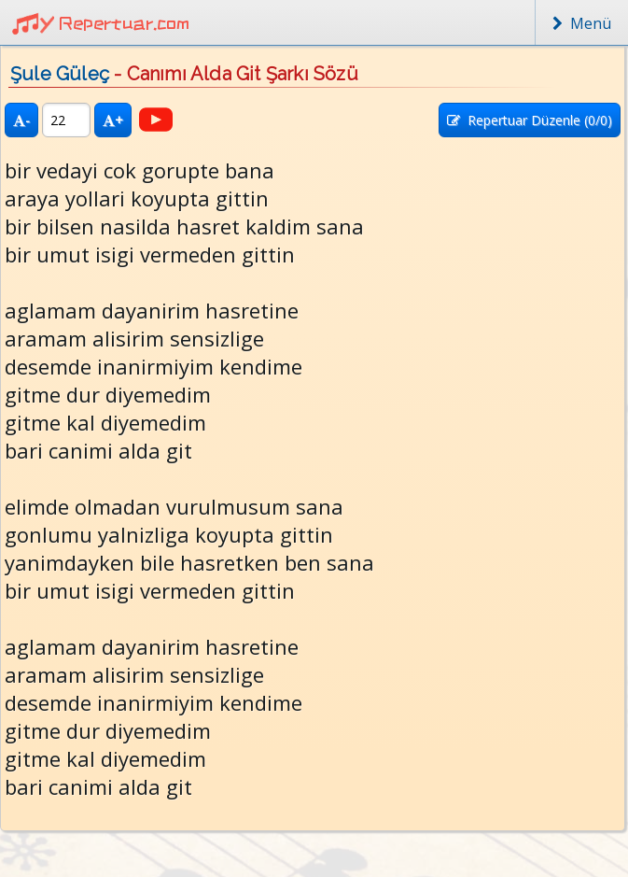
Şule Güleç (59, 74)
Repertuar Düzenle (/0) (529, 120)
